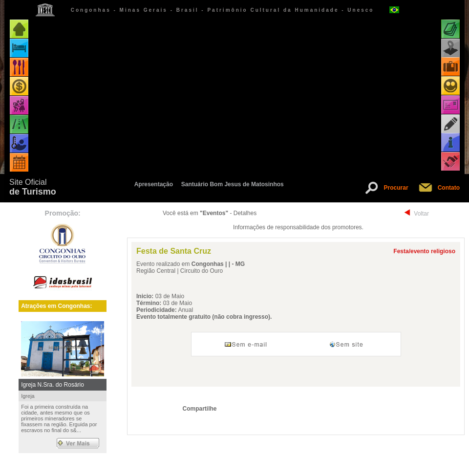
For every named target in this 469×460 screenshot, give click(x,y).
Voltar (421, 213)
